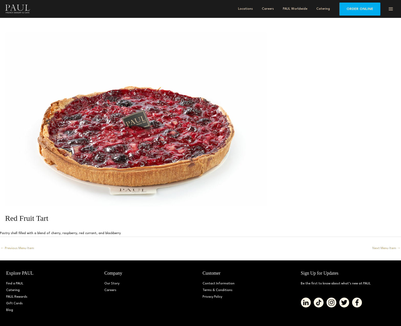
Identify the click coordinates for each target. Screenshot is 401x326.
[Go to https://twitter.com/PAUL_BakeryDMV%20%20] (344, 302)
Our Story (112, 283)
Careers (110, 290)
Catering (13, 290)
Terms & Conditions (218, 290)
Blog (9, 310)
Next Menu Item (386, 248)
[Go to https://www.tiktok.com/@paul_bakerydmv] (319, 302)
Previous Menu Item (18, 248)
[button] (359, 9)
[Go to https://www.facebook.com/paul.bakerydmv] (357, 302)
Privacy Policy (212, 296)
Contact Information (219, 283)
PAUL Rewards (17, 296)
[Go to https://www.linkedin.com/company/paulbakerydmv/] (306, 302)
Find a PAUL (15, 283)
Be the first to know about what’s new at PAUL (337, 283)
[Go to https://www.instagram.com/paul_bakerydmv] (331, 302)
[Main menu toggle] (390, 9)
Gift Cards (14, 303)
